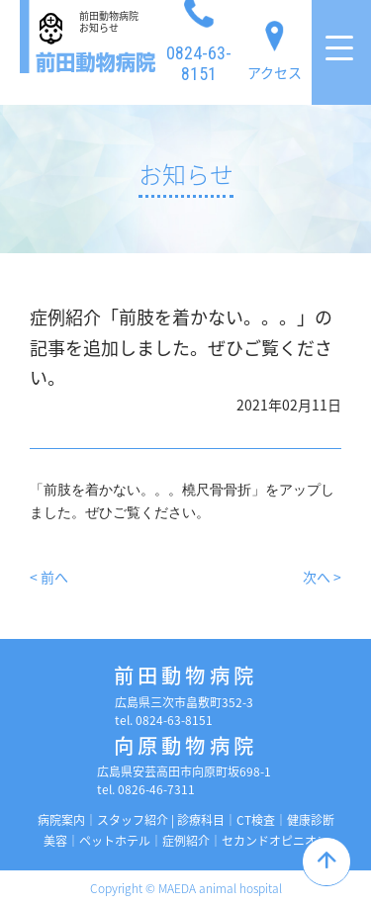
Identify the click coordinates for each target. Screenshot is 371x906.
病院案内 (61, 820)
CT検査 (255, 820)
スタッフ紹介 (132, 820)
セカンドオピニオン (275, 841)
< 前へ (49, 577)
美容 (55, 841)
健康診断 (310, 820)
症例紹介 (186, 841)
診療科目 (201, 820)
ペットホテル (114, 841)
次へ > (322, 577)
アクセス (274, 46)
